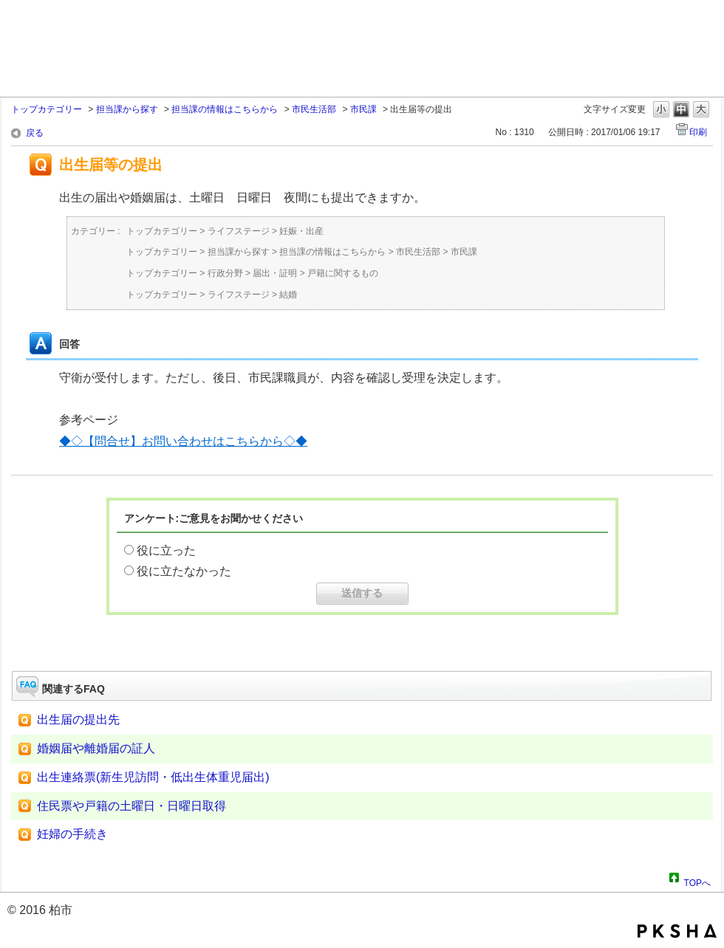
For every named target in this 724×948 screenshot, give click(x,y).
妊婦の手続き (72, 834)
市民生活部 (314, 109)
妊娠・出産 (301, 231)
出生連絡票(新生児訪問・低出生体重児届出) (153, 777)
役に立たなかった (184, 571)
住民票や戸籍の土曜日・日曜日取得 (131, 806)
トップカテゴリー (46, 109)
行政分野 (225, 273)
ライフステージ (239, 231)
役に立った (166, 550)
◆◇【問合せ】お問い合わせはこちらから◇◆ (183, 441)
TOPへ (697, 881)
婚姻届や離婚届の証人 (96, 748)
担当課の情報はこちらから (224, 109)
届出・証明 (275, 273)
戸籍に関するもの (342, 273)
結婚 (288, 294)
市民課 (363, 109)
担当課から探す (127, 109)
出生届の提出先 (78, 719)
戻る (35, 133)
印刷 (698, 132)
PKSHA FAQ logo (677, 931)
